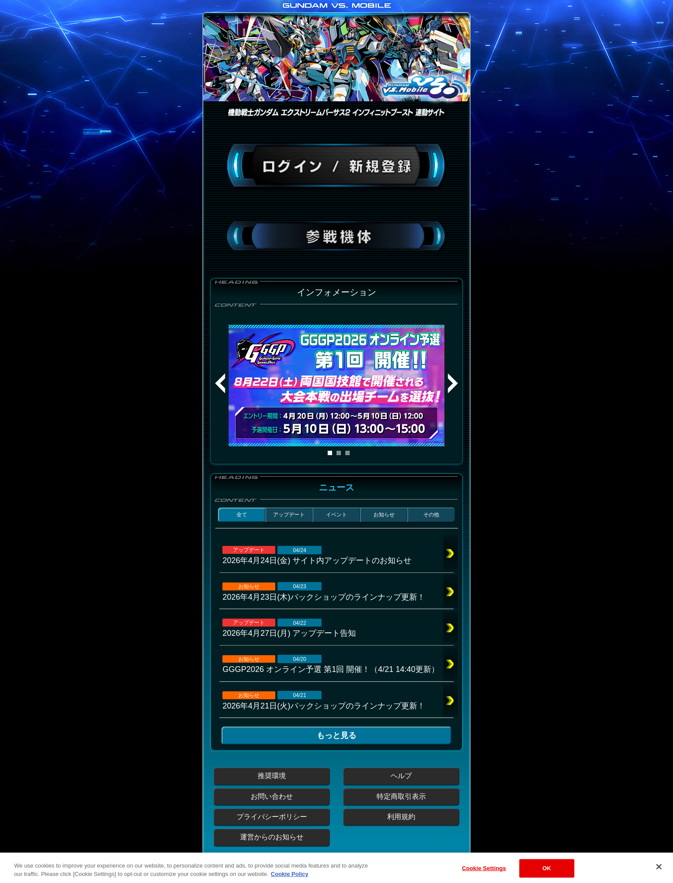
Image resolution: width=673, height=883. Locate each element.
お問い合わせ (272, 796)
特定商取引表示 (401, 796)
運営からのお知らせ (271, 837)
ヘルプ (401, 775)
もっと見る (336, 735)
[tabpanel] (336, 385)
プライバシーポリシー (272, 816)
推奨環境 (272, 775)
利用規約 (401, 816)
